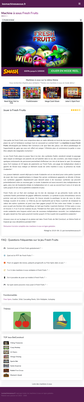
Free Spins (8, 299)
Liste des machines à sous (42, 384)
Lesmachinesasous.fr (8, 393)
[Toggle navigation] (79, 4)
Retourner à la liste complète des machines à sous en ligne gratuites (29, 226)
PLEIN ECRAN (8, 20)
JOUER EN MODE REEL (65, 71)
